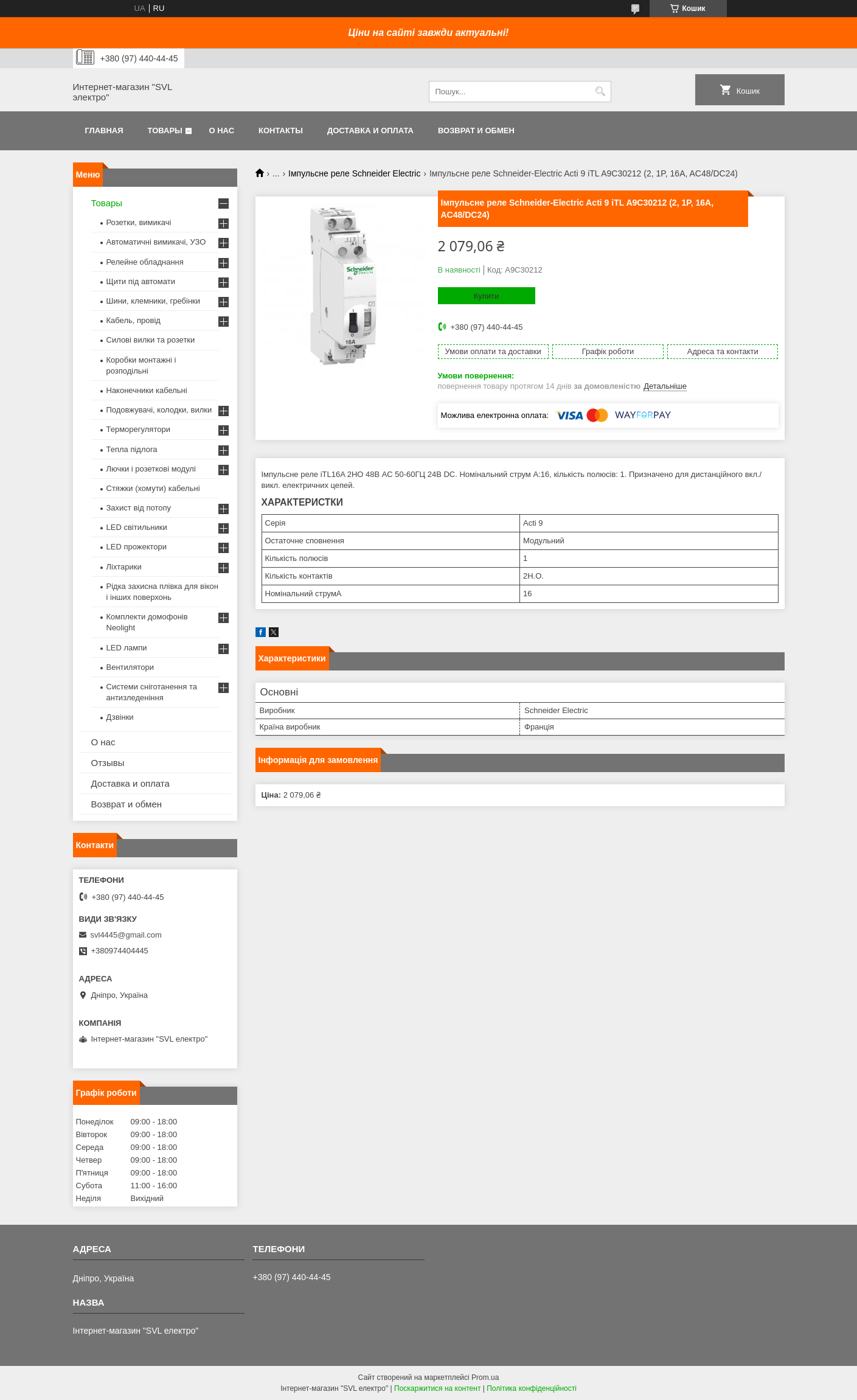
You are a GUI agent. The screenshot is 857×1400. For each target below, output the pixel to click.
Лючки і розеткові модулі (151, 468)
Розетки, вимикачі (139, 222)
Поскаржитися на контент (437, 1388)
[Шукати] (600, 91)
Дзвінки (120, 717)
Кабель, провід (133, 320)
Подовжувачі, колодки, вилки (159, 409)
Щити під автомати (140, 281)
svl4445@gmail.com (126, 934)
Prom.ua (485, 1377)
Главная (104, 130)
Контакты (280, 130)
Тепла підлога (132, 449)
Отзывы (108, 762)
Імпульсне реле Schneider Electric (354, 173)
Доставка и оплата (370, 130)
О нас (221, 130)
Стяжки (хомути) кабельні (153, 488)
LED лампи (126, 647)
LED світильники (136, 527)
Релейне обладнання (145, 261)
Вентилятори (130, 667)
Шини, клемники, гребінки (153, 300)
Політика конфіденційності (532, 1388)
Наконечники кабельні (146, 390)
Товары (165, 130)
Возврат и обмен (476, 130)
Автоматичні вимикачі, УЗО (156, 241)
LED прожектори (136, 546)
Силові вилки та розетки (150, 339)
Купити (486, 296)
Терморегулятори (138, 429)
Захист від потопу (138, 507)
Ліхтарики (124, 566)
